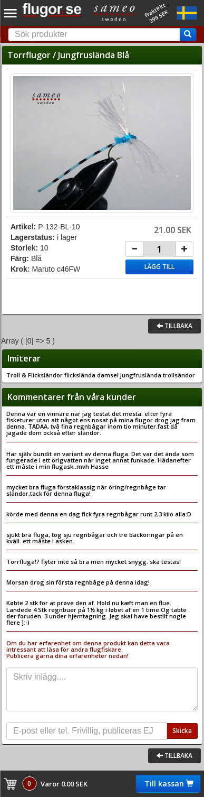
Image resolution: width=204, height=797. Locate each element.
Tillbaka (174, 325)
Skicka (182, 730)
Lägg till (159, 266)
